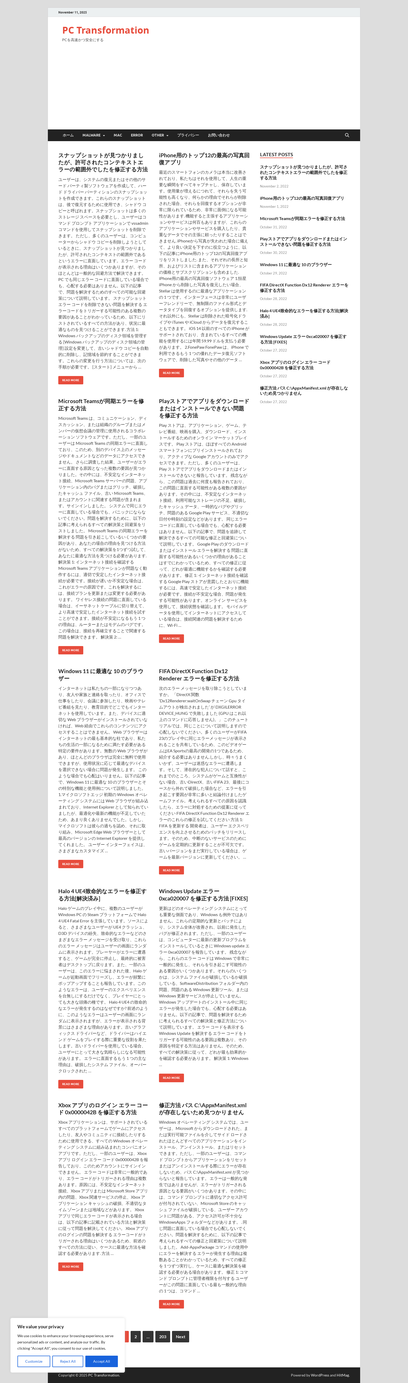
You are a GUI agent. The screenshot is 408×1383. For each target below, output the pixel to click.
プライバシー (188, 135)
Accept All (101, 1361)
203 (162, 1336)
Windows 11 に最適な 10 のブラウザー (296, 264)
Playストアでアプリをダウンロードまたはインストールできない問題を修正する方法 (204, 408)
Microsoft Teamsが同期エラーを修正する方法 (302, 218)
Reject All (68, 1361)
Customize (33, 1361)
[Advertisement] (204, 90)
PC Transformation (105, 30)
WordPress (320, 1375)
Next (180, 1336)
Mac (118, 135)
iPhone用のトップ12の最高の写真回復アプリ (302, 198)
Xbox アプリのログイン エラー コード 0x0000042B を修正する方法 (295, 365)
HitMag (343, 1375)
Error (137, 135)
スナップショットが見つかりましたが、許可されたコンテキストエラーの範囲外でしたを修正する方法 (103, 162)
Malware (91, 135)
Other (158, 135)
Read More (68, 379)
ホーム (68, 135)
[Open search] (347, 135)
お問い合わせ (219, 135)
